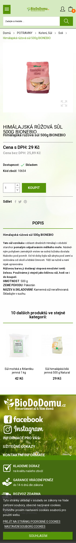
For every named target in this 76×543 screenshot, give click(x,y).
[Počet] (9, 188)
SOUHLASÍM (38, 536)
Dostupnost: (11, 164)
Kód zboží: (10, 171)
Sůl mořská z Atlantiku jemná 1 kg (19, 370)
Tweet (20, 202)
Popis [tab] (38, 223)
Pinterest (25, 202)
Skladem (31, 164)
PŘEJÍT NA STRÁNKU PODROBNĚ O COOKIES (31, 521)
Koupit (34, 188)
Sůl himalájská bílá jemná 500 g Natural (57, 370)
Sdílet (15, 202)
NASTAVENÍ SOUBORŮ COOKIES (24, 526)
